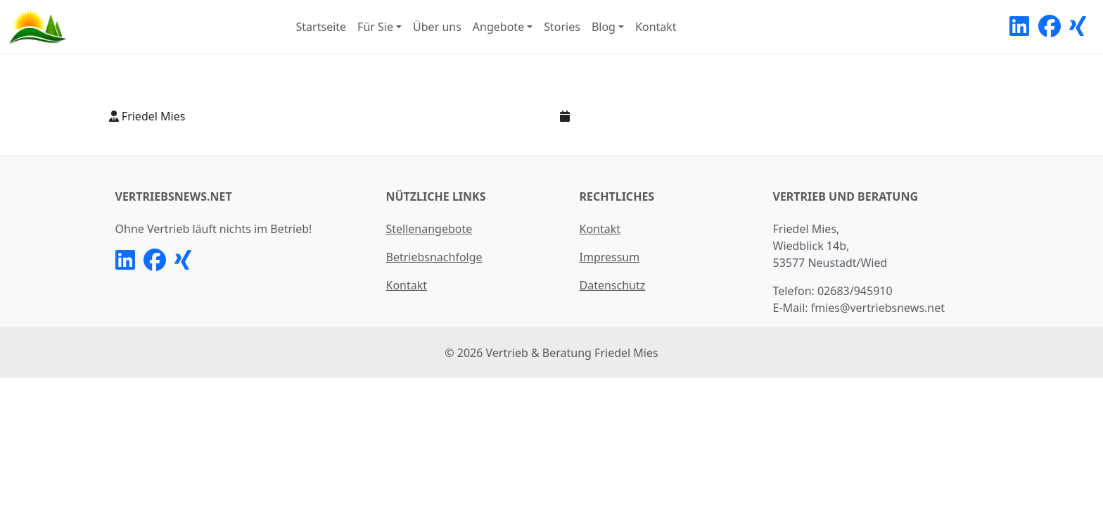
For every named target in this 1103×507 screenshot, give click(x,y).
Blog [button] (604, 27)
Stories (562, 27)
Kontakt (656, 27)
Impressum (610, 257)
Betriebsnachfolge (434, 257)
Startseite (321, 27)
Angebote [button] (498, 27)
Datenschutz (613, 285)
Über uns (437, 27)
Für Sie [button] (375, 27)
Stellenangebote (429, 229)
